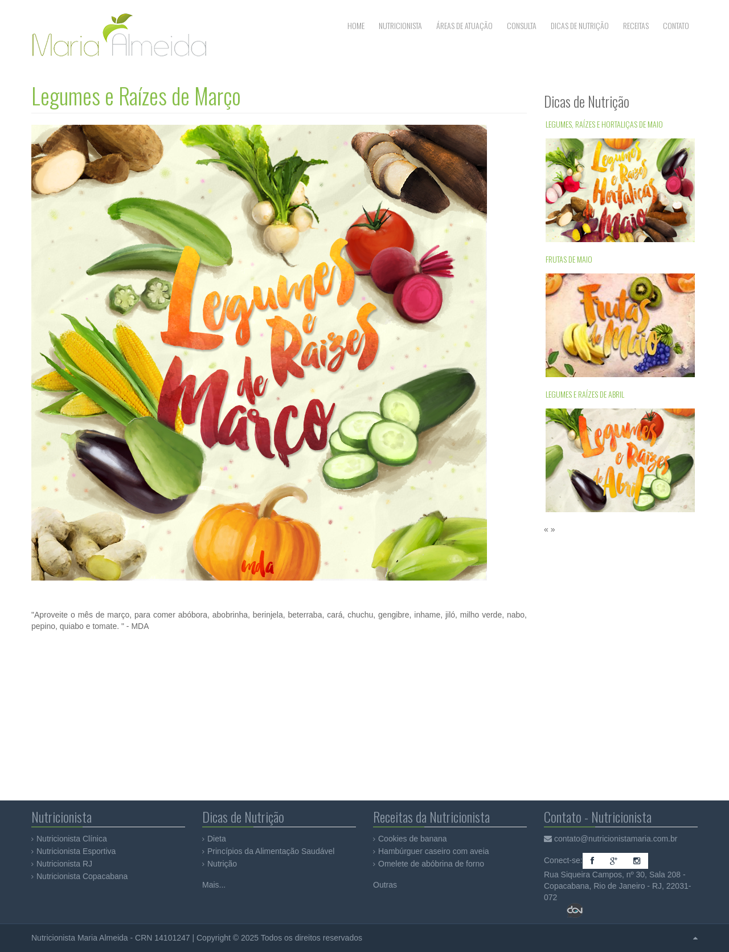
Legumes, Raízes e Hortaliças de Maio (604, 124)
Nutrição (222, 863)
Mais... (214, 884)
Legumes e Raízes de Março (136, 95)
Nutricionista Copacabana (82, 876)
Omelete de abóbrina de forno (431, 863)
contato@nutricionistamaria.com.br (616, 838)
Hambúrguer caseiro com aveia (433, 851)
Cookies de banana (412, 838)
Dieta (216, 838)
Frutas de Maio (569, 259)
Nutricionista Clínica (71, 838)
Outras (385, 884)
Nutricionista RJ (64, 863)
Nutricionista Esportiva (76, 851)
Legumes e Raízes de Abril (585, 394)
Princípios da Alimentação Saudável (270, 851)
